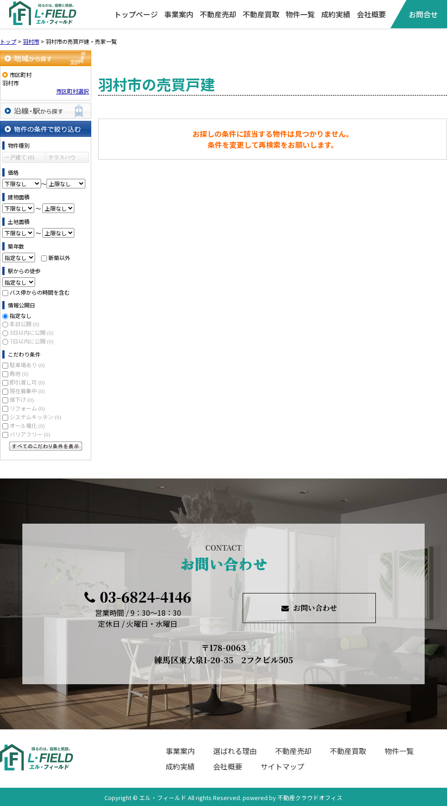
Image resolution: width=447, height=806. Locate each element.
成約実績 (335, 14)
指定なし (20, 315)
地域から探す (45, 58)
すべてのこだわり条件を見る (45, 446)
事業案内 (178, 14)
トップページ (136, 14)
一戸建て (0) (19, 157)
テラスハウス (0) (62, 158)
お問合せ (423, 14)
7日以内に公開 (31, 341)
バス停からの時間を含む (40, 292)
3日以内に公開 (31, 332)
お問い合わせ (309, 608)
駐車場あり (27, 365)
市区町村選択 (72, 91)
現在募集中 (27, 391)
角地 (19, 373)
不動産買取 (261, 14)
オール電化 (27, 425)
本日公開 (24, 324)
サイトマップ (282, 766)
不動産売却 (218, 14)
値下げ (22, 399)
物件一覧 (300, 14)
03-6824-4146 (137, 597)
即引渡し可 (27, 382)
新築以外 (59, 257)
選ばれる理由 (235, 750)
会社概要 (371, 14)
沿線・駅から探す (45, 111)
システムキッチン (35, 417)
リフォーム (27, 408)
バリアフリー (30, 434)
